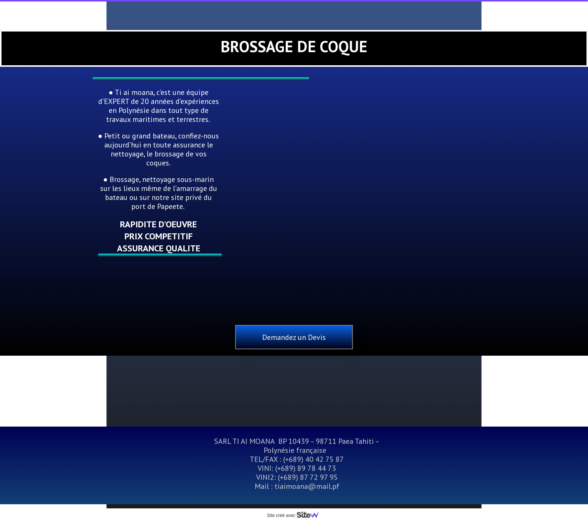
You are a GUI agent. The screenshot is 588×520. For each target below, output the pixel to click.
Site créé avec (296, 515)
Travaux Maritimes (231, 13)
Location (379, 13)
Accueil (166, 13)
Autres (274, 34)
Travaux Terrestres (313, 13)
